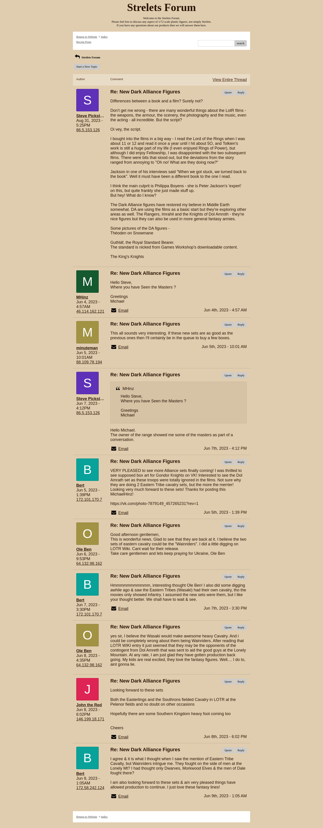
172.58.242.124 (90, 788)
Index (104, 36)
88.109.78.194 (89, 362)
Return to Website (86, 36)
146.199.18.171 (90, 719)
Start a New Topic (86, 66)
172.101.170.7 (89, 499)
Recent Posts (83, 42)
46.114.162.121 (90, 311)
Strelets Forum (87, 57)
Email (123, 310)
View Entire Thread (230, 79)
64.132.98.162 (89, 563)
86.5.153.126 (88, 130)
